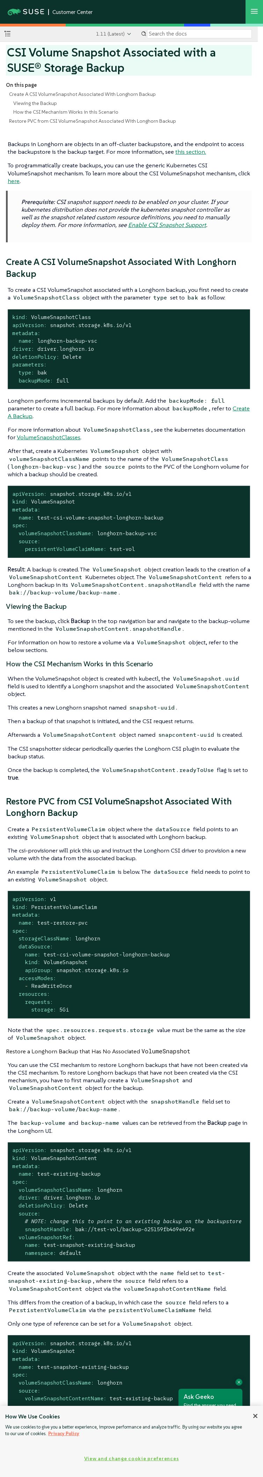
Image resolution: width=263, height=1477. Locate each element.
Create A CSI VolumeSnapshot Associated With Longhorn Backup (82, 94)
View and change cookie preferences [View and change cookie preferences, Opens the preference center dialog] (131, 1458)
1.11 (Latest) (110, 34)
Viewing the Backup (35, 103)
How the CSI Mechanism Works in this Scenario (65, 112)
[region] (131, 1441)
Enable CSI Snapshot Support (167, 225)
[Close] (255, 1416)
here (14, 181)
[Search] (199, 33)
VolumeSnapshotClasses (48, 437)
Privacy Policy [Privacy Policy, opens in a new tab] (63, 1434)
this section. (190, 152)
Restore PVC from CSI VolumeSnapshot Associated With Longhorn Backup (92, 121)
